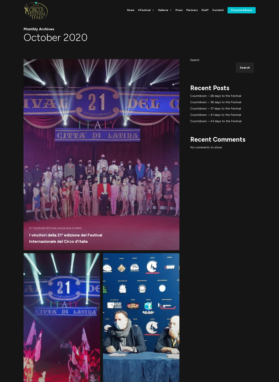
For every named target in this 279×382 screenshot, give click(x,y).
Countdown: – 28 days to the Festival (215, 96)
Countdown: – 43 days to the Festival (215, 121)
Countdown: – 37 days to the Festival (215, 108)
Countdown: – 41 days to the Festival (215, 115)
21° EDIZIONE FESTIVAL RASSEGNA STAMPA (55, 228)
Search (194, 60)
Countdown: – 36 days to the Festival (215, 102)
